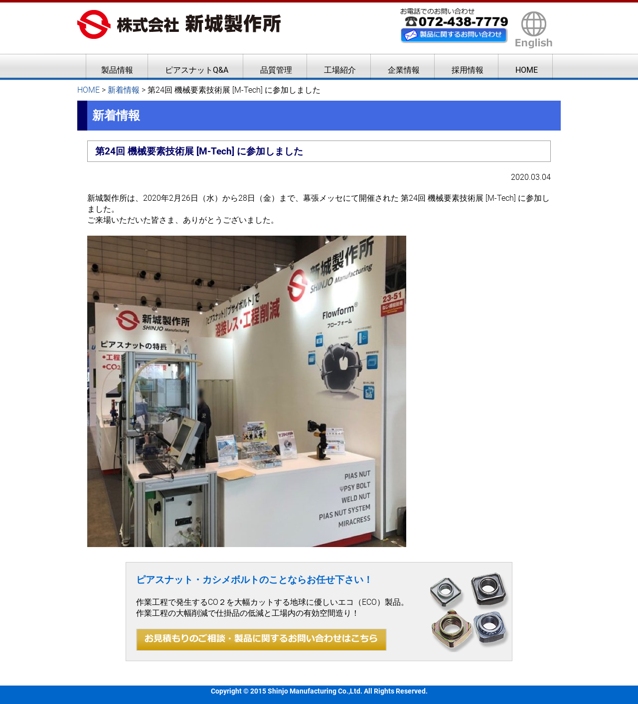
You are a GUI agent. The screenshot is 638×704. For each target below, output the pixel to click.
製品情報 (117, 70)
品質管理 (276, 70)
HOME (526, 70)
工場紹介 (340, 70)
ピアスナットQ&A (196, 70)
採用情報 (467, 70)
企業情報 (404, 70)
